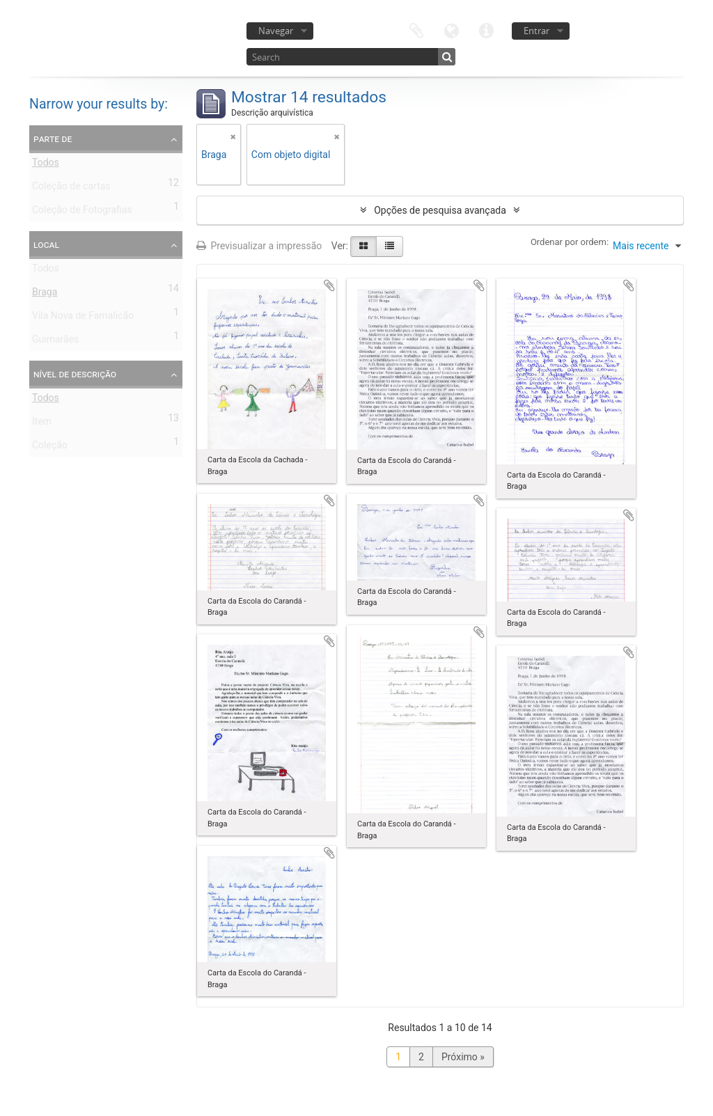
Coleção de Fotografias (82, 212)
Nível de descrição (74, 373)
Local (46, 244)
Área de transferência (416, 29)
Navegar (275, 30)
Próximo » (463, 1056)
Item (42, 424)
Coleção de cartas (71, 188)
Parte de (52, 138)
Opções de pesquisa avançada (440, 210)
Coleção (50, 447)
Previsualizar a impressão (259, 245)
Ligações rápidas (486, 29)
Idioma (451, 29)
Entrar (536, 30)
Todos (45, 165)
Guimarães (55, 341)
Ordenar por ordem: (570, 242)
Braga (44, 294)
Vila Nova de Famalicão (83, 318)
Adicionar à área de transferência (329, 285)
